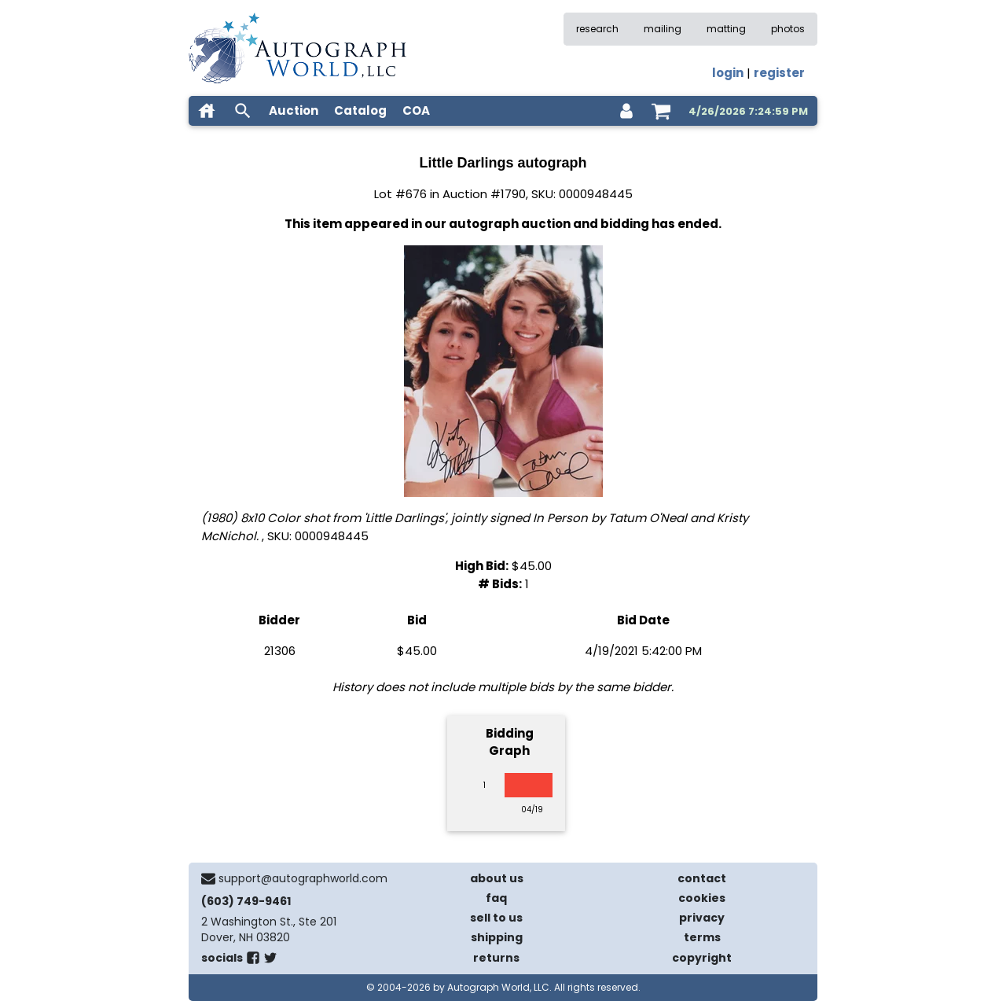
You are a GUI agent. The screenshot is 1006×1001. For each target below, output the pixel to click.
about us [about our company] (496, 878)
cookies (701, 898)
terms (702, 937)
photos (788, 28)
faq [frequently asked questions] (496, 898)
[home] (206, 111)
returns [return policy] (496, 958)
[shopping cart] (661, 111)
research (597, 28)
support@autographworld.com (302, 878)
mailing (662, 28)
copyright (702, 958)
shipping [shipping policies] (497, 937)
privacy (702, 918)
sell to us (496, 918)
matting (726, 28)
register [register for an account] (779, 72)
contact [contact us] (701, 878)
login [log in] (727, 72)
